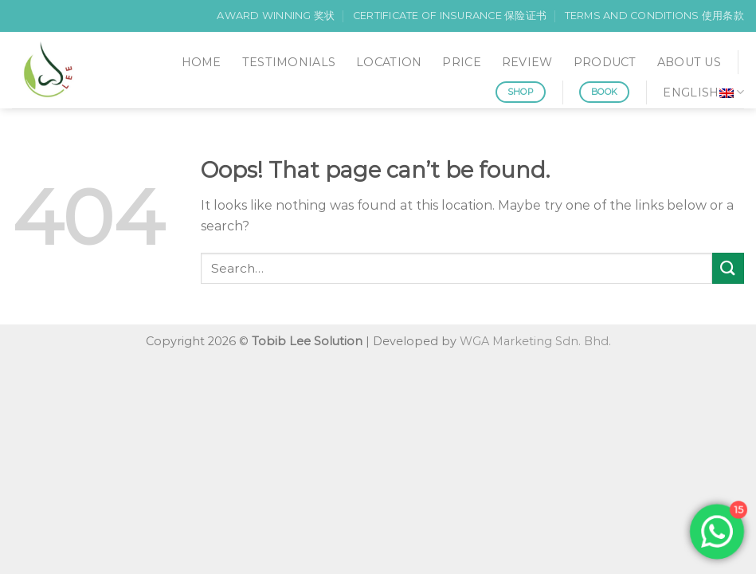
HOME (201, 62)
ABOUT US (689, 62)
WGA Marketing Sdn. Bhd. (535, 341)
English (703, 92)
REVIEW (527, 62)
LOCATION (388, 62)
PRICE (461, 62)
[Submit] (728, 268)
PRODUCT (605, 62)
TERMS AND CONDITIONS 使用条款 (654, 16)
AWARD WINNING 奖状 (276, 16)
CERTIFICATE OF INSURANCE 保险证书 (449, 16)
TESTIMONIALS (288, 62)
